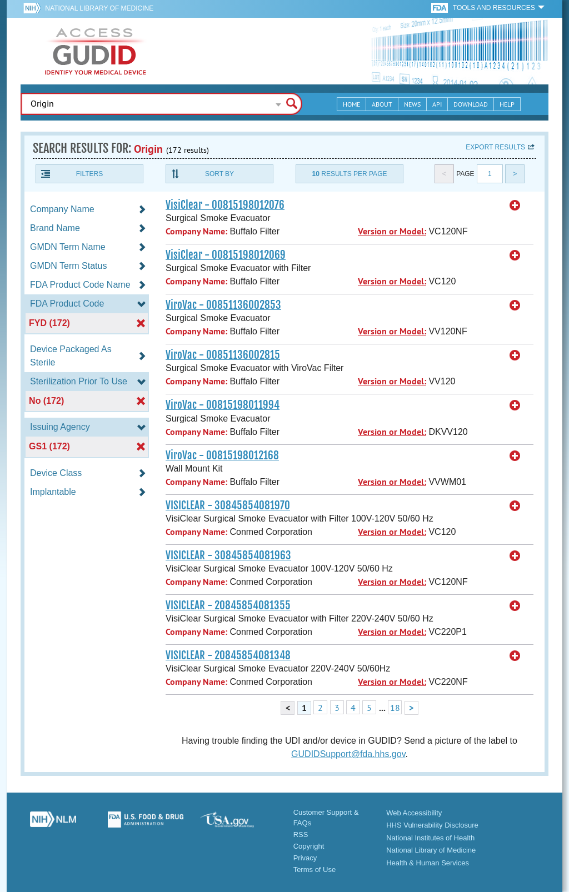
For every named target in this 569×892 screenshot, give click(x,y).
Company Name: (196, 231)
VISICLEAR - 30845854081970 (228, 505)
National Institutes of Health (430, 838)
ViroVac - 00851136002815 (223, 355)
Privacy (305, 858)
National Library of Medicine (99, 8)
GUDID (95, 51)
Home (351, 104)
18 (395, 707)
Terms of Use (314, 869)
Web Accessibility (414, 813)
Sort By (219, 174)
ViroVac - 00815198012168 (222, 455)
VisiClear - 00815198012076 (225, 205)
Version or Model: (392, 231)
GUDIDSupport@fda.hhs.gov (348, 754)
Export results (495, 147)
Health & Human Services (427, 863)
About (382, 104)
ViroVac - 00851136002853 (223, 305)
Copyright (309, 846)
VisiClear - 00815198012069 (226, 255)
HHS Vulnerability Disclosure (432, 825)
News (412, 104)
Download (470, 104)
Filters (89, 174)
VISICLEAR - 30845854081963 (228, 555)
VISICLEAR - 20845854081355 (228, 605)
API (437, 104)
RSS (300, 834)
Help (507, 104)
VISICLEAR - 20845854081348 (228, 655)
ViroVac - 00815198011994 (222, 405)
